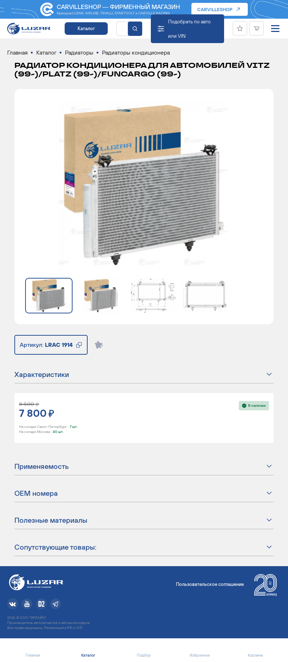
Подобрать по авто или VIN (189, 29)
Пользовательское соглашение (210, 584)
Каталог (86, 28)
